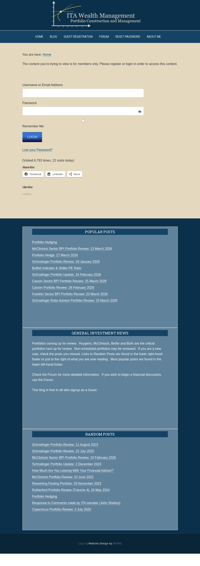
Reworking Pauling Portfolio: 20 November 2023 (66, 496)
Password (29, 115)
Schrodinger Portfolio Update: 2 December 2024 (66, 476)
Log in (82, 555)
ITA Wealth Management (100, 14)
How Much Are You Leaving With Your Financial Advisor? (73, 483)
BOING (117, 555)
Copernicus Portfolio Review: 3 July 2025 (61, 521)
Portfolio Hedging (44, 509)
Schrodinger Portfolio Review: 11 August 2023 (65, 457)
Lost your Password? (37, 162)
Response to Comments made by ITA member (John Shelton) (76, 515)
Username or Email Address (42, 97)
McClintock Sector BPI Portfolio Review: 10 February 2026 (74, 470)
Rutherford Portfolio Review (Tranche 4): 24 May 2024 (71, 502)
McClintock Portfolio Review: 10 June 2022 (63, 489)
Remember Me (83, 136)
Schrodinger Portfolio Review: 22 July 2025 (63, 463)
